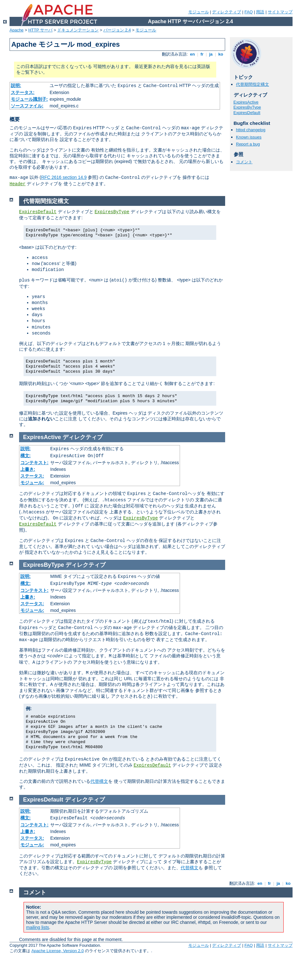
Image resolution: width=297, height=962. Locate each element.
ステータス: (23, 92)
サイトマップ (280, 12)
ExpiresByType (247, 107)
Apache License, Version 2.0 (57, 950)
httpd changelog (251, 129)
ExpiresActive (246, 102)
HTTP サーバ (40, 30)
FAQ (249, 12)
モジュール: (32, 482)
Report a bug (248, 144)
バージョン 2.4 (117, 30)
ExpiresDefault (246, 112)
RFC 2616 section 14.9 (63, 177)
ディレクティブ (226, 12)
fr (202, 54)
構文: (25, 455)
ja (211, 54)
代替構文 (99, 781)
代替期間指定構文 (252, 84)
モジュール (198, 12)
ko (220, 54)
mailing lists (37, 927)
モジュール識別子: (29, 99)
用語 (260, 12)
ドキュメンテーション (78, 30)
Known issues (248, 137)
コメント (244, 161)
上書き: (27, 469)
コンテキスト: (34, 462)
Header (17, 183)
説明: (16, 85)
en (192, 54)
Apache (17, 30)
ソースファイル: (27, 105)
